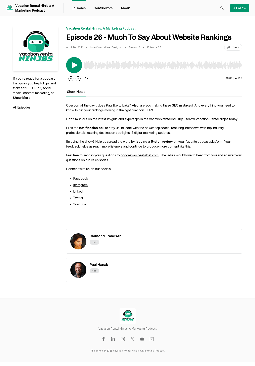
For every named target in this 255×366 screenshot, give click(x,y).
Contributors (103, 8)
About (125, 8)
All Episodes (22, 107)
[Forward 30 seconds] (78, 78)
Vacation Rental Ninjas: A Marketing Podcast (34, 8)
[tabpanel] (154, 166)
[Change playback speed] (87, 78)
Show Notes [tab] (76, 92)
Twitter (78, 198)
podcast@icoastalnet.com (140, 155)
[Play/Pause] (74, 65)
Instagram (80, 185)
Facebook (80, 178)
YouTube (79, 204)
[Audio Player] (163, 64)
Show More (22, 98)
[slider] (163, 65)
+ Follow (239, 8)
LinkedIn (79, 191)
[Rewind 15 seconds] (71, 78)
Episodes (79, 8)
